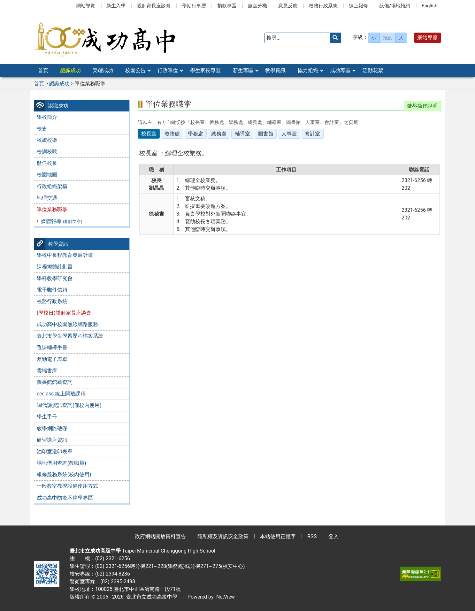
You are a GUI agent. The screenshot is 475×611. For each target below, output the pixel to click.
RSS (312, 536)
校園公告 (135, 70)
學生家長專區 (205, 70)
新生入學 (116, 6)
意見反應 (287, 6)
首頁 (43, 70)
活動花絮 (373, 70)
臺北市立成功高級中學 (150, 597)
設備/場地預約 (394, 6)
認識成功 (70, 70)
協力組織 (308, 70)
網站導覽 (85, 6)
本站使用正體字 (278, 536)
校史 (42, 129)
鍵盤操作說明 (422, 106)
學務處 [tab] (195, 134)
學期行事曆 (194, 6)
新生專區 (243, 70)
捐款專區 (226, 6)
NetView (225, 597)
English (429, 6)
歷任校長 (47, 163)
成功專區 (340, 70)
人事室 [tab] (289, 134)
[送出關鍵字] (335, 38)
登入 (333, 536)
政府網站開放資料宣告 (160, 536)
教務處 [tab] (172, 134)
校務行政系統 (323, 6)
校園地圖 (47, 175)
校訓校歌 (47, 152)
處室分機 (257, 6)
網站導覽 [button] (427, 37)
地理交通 (47, 198)
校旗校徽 (47, 140)
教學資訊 (275, 70)
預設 (387, 37)
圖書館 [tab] (265, 134)
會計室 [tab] (312, 134)
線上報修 (358, 6)
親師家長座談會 (154, 6)
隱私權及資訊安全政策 (223, 536)
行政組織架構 (52, 186)
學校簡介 (47, 117)
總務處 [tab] (218, 134)
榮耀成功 (103, 70)
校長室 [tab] (149, 134)
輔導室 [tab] (242, 134)
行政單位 (167, 70)
